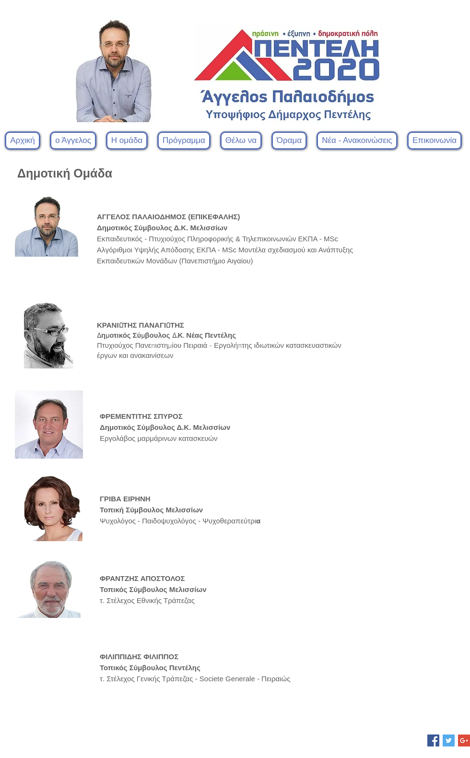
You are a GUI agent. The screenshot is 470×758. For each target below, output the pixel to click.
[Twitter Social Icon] (449, 740)
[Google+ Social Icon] (464, 740)
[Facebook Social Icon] (433, 740)
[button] (127, 140)
